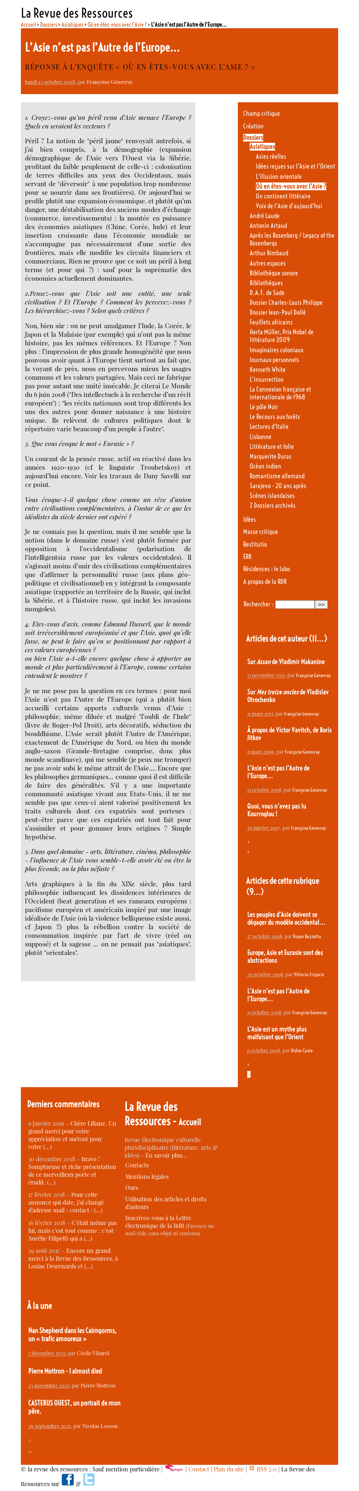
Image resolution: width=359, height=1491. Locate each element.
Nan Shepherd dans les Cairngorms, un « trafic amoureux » (72, 1335)
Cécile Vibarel (93, 1352)
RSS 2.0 (262, 1469)
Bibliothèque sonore (274, 273)
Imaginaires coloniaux (276, 350)
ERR (247, 557)
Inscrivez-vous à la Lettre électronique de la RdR (158, 1222)
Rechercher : (258, 604)
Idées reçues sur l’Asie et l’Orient (295, 166)
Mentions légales (147, 1176)
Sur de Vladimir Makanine (286, 662)
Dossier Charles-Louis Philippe (286, 302)
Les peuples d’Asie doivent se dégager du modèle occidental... (286, 918)
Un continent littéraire (283, 196)
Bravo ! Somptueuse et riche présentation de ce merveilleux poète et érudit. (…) (72, 1170)
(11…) (318, 638)
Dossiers (48, 24)
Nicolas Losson (100, 1425)
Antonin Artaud (268, 226)
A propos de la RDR (265, 582)
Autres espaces (268, 263)
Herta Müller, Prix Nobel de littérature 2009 (282, 336)
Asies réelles (271, 156)
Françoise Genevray (110, 81)
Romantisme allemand (277, 476)
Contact (198, 1469)
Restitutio (255, 544)
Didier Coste (302, 1050)
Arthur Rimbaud (269, 253)
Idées (249, 519)
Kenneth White (268, 370)
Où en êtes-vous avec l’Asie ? (117, 24)
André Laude (265, 216)
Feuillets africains (271, 322)
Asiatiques (72, 24)
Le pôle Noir (264, 407)
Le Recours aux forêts (275, 417)
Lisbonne (260, 437)
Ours (131, 1187)
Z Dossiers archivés (273, 505)
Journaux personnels (274, 360)
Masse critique (260, 532)
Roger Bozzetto (307, 936)
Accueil (28, 24)
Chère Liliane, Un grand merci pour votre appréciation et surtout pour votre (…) (72, 1135)
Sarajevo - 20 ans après (278, 486)
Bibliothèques (266, 283)
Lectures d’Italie (269, 426)
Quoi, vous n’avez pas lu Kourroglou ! (276, 810)
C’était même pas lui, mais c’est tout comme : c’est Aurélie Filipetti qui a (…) (72, 1230)
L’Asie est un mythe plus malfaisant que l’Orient (277, 1033)
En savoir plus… (166, 1155)
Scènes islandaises (272, 496)
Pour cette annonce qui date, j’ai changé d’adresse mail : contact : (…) (66, 1202)
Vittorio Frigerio (309, 974)
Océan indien (265, 466)
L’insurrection (267, 379)
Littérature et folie (272, 446)
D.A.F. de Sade (267, 293)
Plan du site (229, 1469)
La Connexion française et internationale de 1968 (280, 393)
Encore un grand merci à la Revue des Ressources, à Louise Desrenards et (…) (73, 1258)
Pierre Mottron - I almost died (65, 1371)
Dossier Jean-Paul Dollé (278, 312)
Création (253, 126)
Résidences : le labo (266, 569)
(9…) (255, 892)
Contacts (137, 1165)
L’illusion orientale (279, 176)
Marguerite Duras (270, 456)
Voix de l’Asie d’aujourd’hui (289, 206)
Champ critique (261, 113)
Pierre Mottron (98, 1385)
